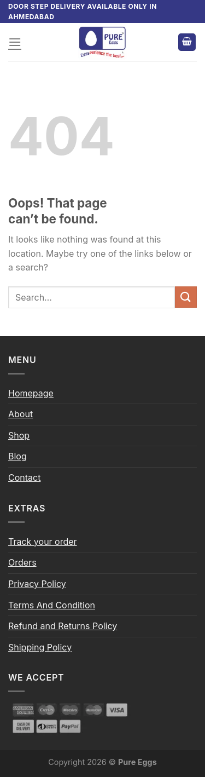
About (20, 413)
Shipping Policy (40, 647)
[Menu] (14, 41)
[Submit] (186, 297)
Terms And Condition (51, 605)
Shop (19, 435)
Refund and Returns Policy (62, 625)
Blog (17, 456)
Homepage (31, 393)
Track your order (42, 541)
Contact (24, 477)
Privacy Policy (37, 583)
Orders (22, 562)
